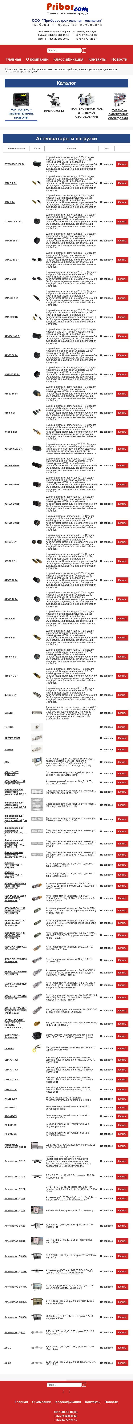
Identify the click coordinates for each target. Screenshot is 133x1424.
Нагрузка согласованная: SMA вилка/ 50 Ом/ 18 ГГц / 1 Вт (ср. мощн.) (71, 1023)
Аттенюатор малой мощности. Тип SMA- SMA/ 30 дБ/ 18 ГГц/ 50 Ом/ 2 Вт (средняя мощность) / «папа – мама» (71, 910)
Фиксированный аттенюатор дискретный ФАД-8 (15, 791)
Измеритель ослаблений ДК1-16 (15, 1145)
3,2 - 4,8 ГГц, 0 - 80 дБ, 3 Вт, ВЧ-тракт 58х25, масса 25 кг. (69, 1241)
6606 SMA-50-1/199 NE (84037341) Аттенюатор (15, 935)
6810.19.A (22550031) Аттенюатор (16, 947)
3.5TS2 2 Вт (11, 432)
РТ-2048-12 (11, 1107)
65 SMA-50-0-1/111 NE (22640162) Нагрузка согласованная (15, 1024)
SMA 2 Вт (10, 202)
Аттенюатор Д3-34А (16, 1286)
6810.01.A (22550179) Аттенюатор (16, 985)
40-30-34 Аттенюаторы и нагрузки (13, 874)
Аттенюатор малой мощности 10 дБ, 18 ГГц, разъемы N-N (69, 960)
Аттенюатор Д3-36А (16, 1317)
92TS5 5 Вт (11, 542)
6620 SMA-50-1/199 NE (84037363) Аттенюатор (15, 923)
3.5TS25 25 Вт (12, 374)
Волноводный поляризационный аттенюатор (69, 1210)
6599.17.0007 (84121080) (12, 773)
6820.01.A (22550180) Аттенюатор (16, 972)
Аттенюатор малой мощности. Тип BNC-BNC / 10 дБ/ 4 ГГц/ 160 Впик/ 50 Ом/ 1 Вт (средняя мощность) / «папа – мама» (70, 985)
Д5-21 (8, 1347)
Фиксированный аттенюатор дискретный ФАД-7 (15, 805)
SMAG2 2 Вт (11, 317)
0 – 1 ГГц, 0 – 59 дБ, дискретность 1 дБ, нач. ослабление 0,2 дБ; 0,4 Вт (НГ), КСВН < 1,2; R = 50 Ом (71, 1189)
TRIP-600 (9, 1048)
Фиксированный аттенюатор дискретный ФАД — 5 (16, 831)
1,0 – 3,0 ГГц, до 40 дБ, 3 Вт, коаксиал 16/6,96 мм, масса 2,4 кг (70, 1176)
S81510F (9, 713)
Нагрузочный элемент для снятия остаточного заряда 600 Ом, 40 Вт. (70, 1048)
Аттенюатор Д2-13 (15, 1161)
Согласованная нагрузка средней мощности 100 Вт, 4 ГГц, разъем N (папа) (69, 773)
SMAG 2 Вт (11, 183)
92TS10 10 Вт (12, 523)
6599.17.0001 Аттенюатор (12, 1036)
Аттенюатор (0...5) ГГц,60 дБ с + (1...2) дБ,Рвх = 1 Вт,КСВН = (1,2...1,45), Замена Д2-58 (71, 1198)
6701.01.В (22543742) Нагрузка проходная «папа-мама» (16, 1010)
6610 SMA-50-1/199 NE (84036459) (15, 782)
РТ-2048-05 (11, 1116)
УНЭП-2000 (11, 1099)
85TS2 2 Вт (11, 695)
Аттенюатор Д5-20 (15, 1332)
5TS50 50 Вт (11, 355)
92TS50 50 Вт (12, 465)
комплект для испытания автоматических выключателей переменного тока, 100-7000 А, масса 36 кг (70, 1059)
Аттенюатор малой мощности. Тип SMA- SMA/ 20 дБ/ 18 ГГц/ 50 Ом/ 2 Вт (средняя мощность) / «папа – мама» (71, 923)
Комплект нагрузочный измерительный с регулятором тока (67, 1107)
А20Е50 (9, 749)
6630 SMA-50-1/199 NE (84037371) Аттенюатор (15, 910)
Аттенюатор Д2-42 (15, 1198)
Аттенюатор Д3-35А (16, 1302)
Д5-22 (8, 1363)
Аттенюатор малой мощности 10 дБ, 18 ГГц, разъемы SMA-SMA (69, 782)
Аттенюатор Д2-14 (15, 1176)
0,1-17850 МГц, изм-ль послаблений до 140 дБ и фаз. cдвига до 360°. (71, 1145)
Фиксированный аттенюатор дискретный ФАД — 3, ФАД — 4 (16, 843)
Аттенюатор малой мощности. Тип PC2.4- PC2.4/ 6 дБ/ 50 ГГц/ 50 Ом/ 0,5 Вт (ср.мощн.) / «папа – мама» (70, 898)
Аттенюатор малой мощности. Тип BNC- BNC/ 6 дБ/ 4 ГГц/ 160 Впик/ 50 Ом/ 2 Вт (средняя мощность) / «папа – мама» (71, 997)
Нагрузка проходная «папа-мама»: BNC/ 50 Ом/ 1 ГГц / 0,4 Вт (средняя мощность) (71, 1010)
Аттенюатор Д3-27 (15, 1210)
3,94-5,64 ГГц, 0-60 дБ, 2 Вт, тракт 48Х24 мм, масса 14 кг (70, 1225)
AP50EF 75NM (12, 738)
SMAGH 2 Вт (11, 298)
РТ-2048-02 (11, 1125)
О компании (37, 59)
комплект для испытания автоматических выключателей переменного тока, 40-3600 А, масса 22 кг (70, 1069)
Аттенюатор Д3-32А (16, 1256)
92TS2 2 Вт (11, 561)
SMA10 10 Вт (12, 259)
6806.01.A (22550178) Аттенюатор (16, 997)
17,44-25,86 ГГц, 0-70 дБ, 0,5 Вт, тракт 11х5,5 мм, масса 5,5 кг (70, 1302)
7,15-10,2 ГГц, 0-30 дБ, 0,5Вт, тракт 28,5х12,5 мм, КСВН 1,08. (70, 1332)
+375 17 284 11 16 (86, 35)
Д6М (7, 762)
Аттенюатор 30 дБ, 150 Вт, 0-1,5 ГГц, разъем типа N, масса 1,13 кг (69, 874)
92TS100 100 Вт (13, 448)
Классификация (68, 59)
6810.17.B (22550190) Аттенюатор (16, 960)
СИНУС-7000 (11, 1059)
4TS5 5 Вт (10, 618)
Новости (119, 59)
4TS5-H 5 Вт (11, 656)
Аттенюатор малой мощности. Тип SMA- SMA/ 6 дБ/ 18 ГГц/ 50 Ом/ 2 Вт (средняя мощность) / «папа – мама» (71, 935)
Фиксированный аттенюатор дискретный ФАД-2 (15, 854)
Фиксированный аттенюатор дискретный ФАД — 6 (16, 819)
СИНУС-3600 (11, 1069)
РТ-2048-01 (11, 1134)
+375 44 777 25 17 (86, 38)
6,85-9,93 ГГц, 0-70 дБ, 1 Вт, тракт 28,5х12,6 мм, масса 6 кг (71, 1256)
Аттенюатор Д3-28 (15, 1225)
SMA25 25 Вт (12, 240)
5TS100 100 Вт (12, 336)
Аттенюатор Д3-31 (15, 1241)
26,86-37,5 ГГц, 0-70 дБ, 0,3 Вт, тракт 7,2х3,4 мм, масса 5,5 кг (69, 1317)
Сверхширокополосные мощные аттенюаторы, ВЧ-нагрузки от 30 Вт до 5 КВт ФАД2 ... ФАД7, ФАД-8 (71, 843)
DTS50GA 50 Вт (13, 221)
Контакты (97, 59)
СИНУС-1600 (11, 1079)
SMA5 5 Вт (10, 279)
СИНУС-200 (11, 1089)
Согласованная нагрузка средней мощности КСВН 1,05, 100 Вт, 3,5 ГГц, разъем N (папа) (69, 1036)
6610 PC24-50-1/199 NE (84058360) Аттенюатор (15, 885)
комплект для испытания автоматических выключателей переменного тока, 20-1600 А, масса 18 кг (70, 1079)
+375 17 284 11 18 (59, 35)
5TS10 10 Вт (11, 393)
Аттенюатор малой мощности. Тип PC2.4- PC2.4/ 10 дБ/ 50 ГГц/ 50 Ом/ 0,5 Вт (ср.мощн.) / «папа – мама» (71, 885)
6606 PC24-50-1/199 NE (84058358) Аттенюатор (15, 898)
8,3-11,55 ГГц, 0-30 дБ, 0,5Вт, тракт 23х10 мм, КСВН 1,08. (70, 1347)
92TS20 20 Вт (12, 504)
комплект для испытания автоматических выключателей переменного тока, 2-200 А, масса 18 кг (68, 1089)
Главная (13, 59)
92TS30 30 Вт (12, 484)
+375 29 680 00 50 (59, 38)
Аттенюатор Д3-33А (16, 1271)
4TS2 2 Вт (10, 637)
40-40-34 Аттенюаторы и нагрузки (13, 864)
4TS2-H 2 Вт (11, 675)
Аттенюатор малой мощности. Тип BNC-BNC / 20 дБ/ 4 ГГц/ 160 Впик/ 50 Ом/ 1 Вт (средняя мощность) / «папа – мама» (70, 972)
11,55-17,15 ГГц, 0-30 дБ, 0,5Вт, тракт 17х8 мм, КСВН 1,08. (71, 1363)
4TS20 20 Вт (11, 580)
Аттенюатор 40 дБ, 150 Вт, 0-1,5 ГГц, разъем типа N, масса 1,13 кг (69, 864)
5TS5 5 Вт (10, 412)
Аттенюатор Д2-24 (15, 1189)
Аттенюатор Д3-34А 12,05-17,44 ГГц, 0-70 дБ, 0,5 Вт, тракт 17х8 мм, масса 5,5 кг (70, 1286)
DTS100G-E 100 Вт (15, 164)
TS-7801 (9, 727)
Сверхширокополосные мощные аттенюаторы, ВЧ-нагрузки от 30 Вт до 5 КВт (71, 791)
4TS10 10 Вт (11, 599)
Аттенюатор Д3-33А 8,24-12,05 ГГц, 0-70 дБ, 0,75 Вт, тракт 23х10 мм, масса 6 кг (69, 1271)
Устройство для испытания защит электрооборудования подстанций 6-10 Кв (68, 1098)
